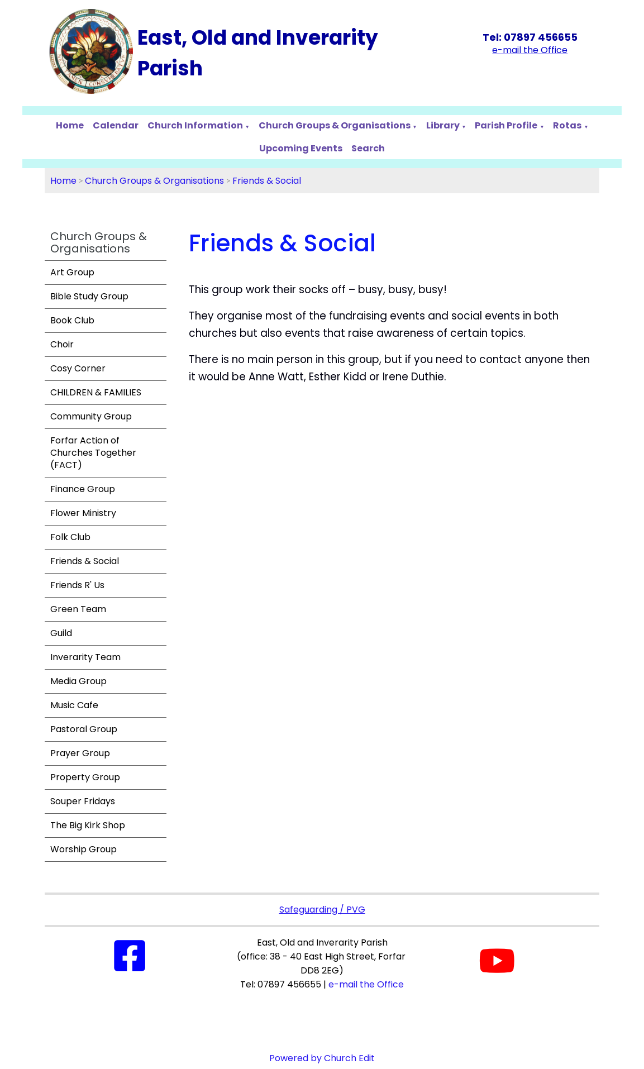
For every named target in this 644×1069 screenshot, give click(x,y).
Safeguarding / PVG (322, 909)
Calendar (116, 125)
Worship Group (83, 849)
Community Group (91, 416)
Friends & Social (266, 180)
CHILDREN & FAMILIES (95, 392)
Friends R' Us (77, 585)
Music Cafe (74, 705)
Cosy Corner (78, 368)
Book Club (72, 320)
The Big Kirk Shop (87, 825)
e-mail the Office (366, 984)
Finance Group (82, 489)
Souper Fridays (82, 801)
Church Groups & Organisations (335, 125)
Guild (61, 633)
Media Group (78, 681)
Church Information (195, 125)
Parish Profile (506, 125)
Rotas (567, 125)
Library (443, 125)
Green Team (78, 609)
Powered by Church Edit (322, 1058)
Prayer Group (80, 753)
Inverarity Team (85, 657)
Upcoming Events (300, 148)
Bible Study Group (89, 296)
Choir (62, 344)
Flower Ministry (83, 513)
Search (368, 148)
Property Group (85, 777)
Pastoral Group (83, 729)
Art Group (72, 272)
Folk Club (70, 537)
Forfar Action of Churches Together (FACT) (93, 452)
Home (70, 125)
